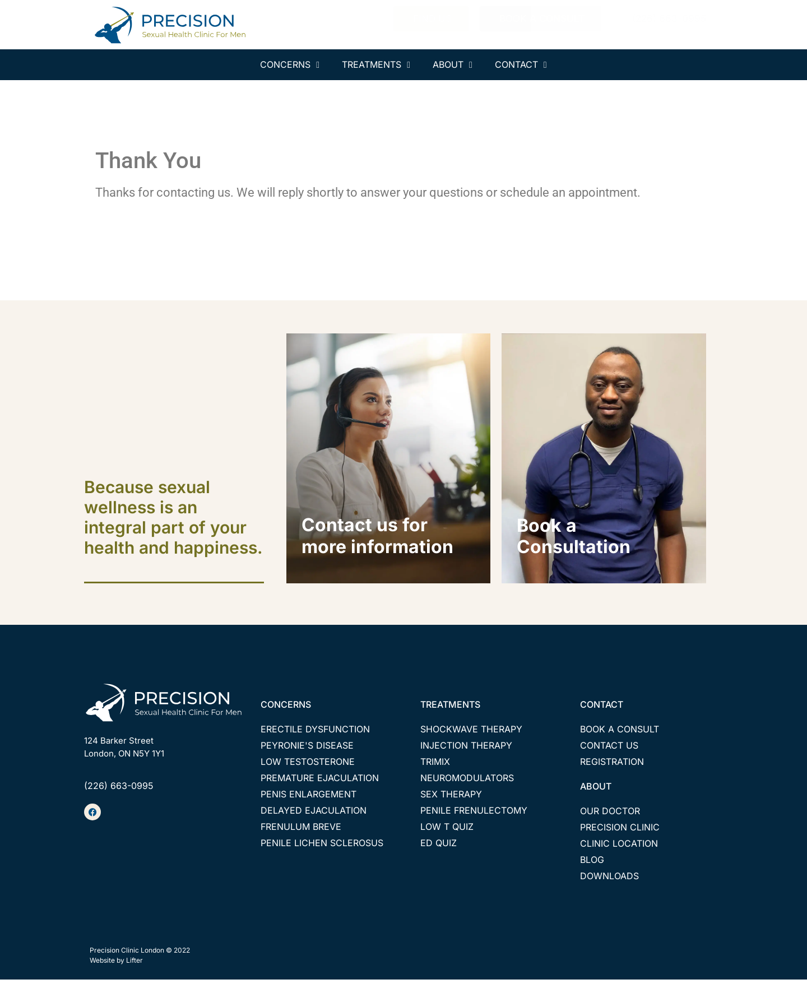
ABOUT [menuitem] (452, 64)
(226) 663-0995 (119, 790)
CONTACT (601, 709)
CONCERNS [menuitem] (289, 64)
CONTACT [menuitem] (521, 64)
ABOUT (595, 791)
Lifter (134, 965)
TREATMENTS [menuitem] (376, 64)
